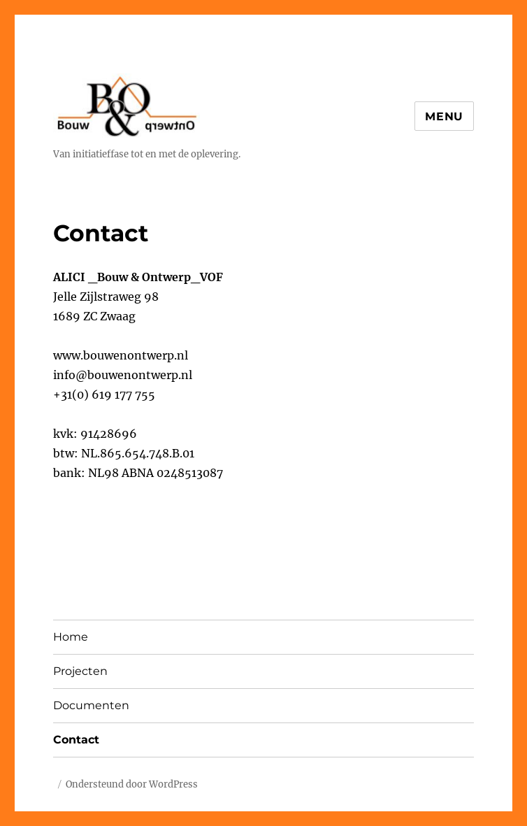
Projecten (80, 671)
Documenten (91, 705)
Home (70, 636)
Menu (444, 116)
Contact (76, 739)
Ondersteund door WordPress (132, 784)
